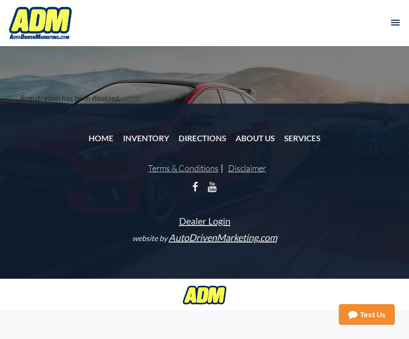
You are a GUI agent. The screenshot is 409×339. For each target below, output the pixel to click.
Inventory (146, 138)
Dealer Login (204, 220)
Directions (202, 138)
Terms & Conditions (183, 168)
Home (101, 138)
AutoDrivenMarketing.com (223, 237)
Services (302, 138)
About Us (255, 138)
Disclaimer (247, 168)
